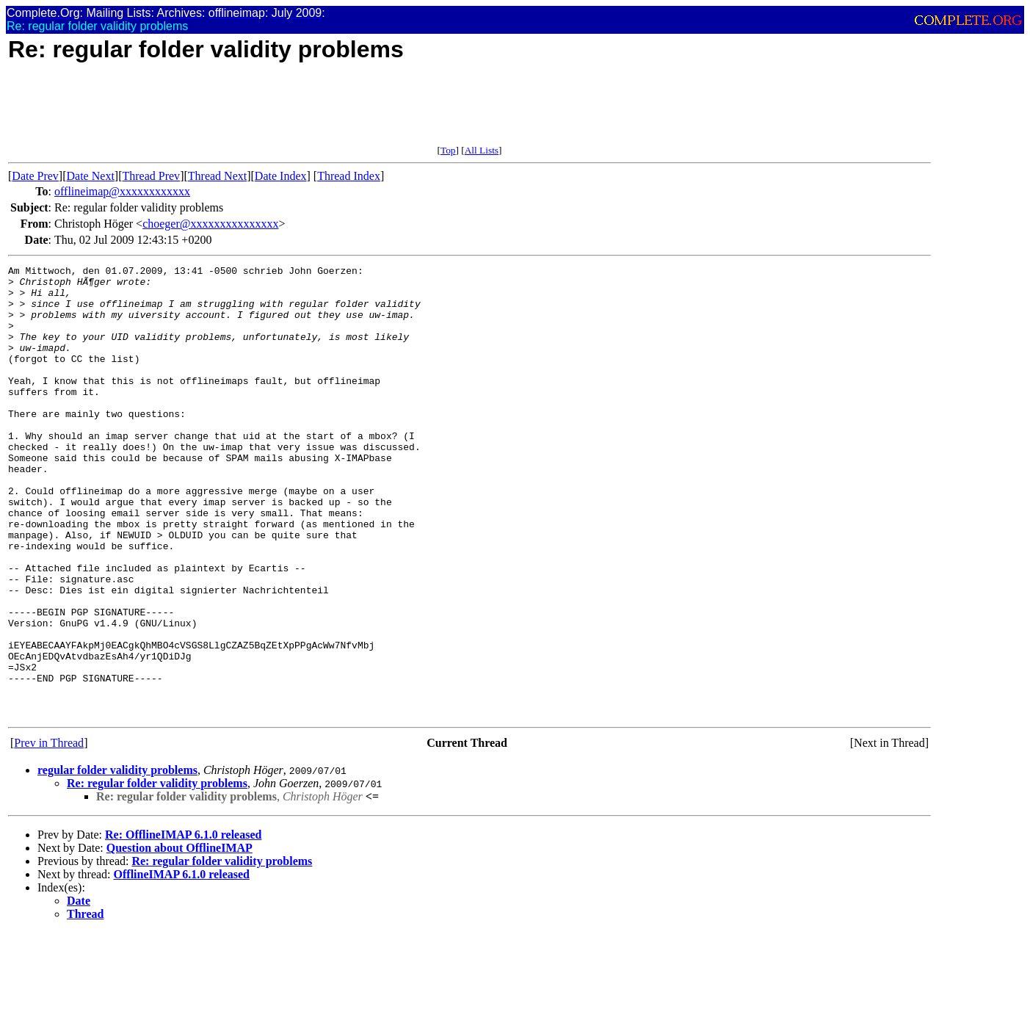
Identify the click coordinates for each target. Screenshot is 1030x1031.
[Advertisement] (275, 112)
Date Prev (35, 176)
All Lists (481, 150)
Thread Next (217, 176)
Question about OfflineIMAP (179, 938)
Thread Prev (151, 176)
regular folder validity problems (117, 860)
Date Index (281, 176)
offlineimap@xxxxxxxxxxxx (122, 191)
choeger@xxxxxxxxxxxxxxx (210, 223)
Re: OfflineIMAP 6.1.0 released (183, 925)
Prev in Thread (49, 833)
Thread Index (348, 176)
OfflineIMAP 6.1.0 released (182, 964)
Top (448, 150)
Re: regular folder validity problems (157, 873)
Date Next (91, 176)
